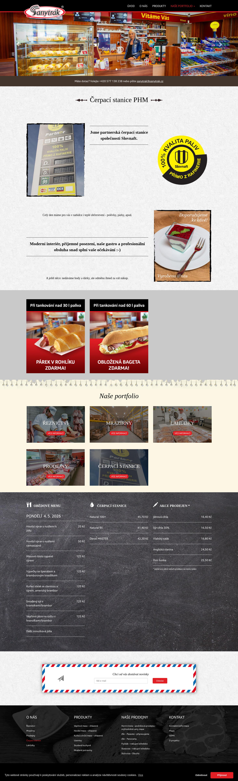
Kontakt (206, 6)
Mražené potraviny (83, 750)
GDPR (172, 735)
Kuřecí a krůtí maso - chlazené (88, 735)
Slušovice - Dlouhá (130, 753)
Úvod (131, 6)
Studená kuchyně (82, 745)
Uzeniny (78, 740)
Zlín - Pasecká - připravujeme (135, 734)
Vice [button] (140, 775)
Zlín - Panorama (129, 739)
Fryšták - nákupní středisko (134, 743)
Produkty (159, 6)
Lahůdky (30, 745)
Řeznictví (30, 726)
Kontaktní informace (179, 726)
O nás (143, 6)
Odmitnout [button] (201, 775)
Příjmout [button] (222, 775)
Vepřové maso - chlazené (86, 726)
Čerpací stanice (33, 740)
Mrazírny (30, 730)
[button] (18, 44)
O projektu (174, 740)
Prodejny (30, 735)
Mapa (171, 730)
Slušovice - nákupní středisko (135, 748)
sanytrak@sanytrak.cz (150, 81)
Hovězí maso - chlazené (85, 730)
